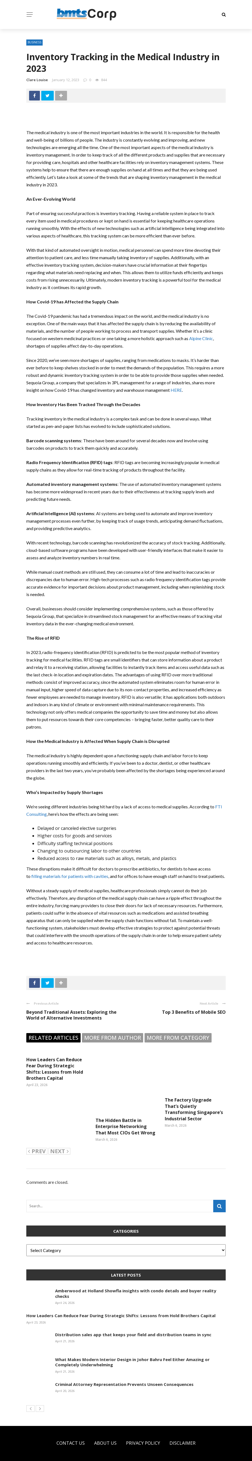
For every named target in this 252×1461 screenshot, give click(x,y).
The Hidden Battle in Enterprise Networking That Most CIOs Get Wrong (125, 1106)
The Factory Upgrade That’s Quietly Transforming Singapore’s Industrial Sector (194, 1109)
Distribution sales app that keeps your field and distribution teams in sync (133, 1320)
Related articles (53, 1037)
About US (105, 1429)
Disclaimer (182, 1429)
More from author (112, 1037)
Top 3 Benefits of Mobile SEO (194, 1012)
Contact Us (70, 1429)
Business (34, 42)
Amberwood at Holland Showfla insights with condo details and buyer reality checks (135, 1279)
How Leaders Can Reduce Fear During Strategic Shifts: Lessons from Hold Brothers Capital (54, 1069)
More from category (178, 1037)
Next (59, 1137)
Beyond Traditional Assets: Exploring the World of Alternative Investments (71, 1015)
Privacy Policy (143, 1429)
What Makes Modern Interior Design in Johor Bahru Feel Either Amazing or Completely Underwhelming (132, 1348)
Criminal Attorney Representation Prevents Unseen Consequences (124, 1370)
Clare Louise (37, 79)
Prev (37, 1137)
